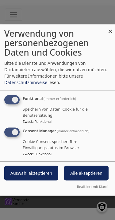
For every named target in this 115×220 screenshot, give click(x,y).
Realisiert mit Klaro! (92, 186)
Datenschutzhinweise (25, 82)
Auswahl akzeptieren (31, 173)
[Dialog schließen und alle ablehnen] (110, 28)
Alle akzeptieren (86, 173)
